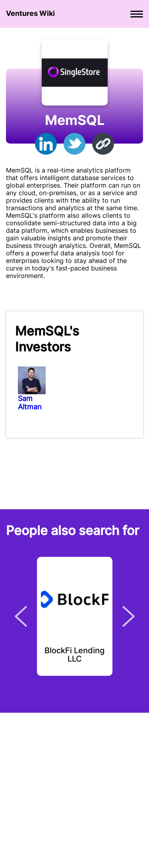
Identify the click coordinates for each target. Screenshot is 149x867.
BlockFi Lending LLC (74, 655)
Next (128, 616)
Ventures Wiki (30, 13)
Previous (21, 616)
